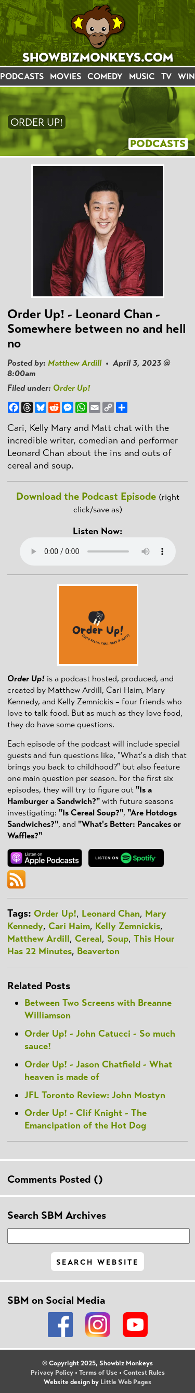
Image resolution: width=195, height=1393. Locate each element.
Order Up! (71, 388)
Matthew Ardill (74, 363)
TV (166, 76)
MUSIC (142, 76)
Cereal (88, 938)
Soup (117, 938)
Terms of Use (98, 1372)
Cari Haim (69, 926)
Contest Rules (144, 1372)
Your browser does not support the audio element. (98, 551)
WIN (186, 76)
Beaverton (98, 951)
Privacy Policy (52, 1372)
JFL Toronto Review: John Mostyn (94, 1095)
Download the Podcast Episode (86, 496)
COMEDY (105, 76)
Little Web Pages (125, 1382)
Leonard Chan (111, 913)
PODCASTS (22, 76)
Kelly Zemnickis (127, 926)
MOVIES (65, 76)
